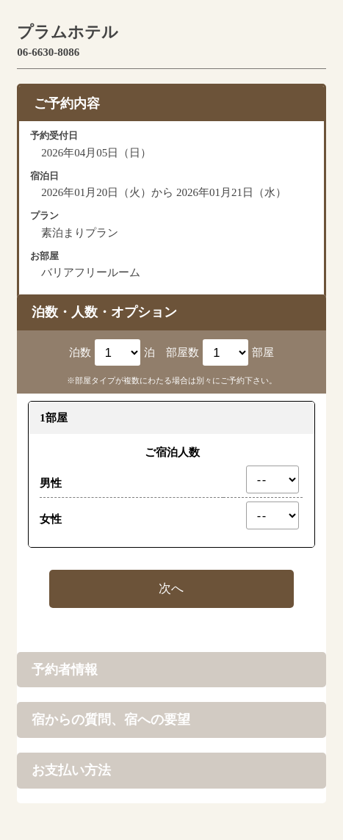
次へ (171, 588)
